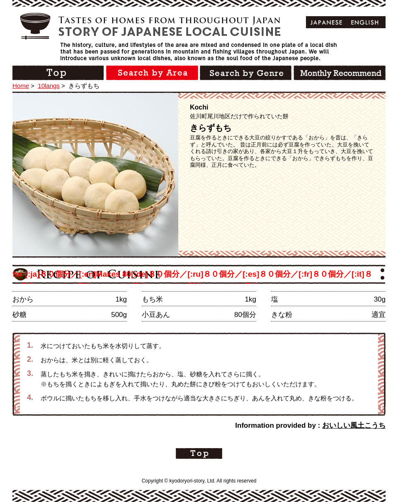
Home (20, 85)
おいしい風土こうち (354, 425)
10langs (49, 85)
